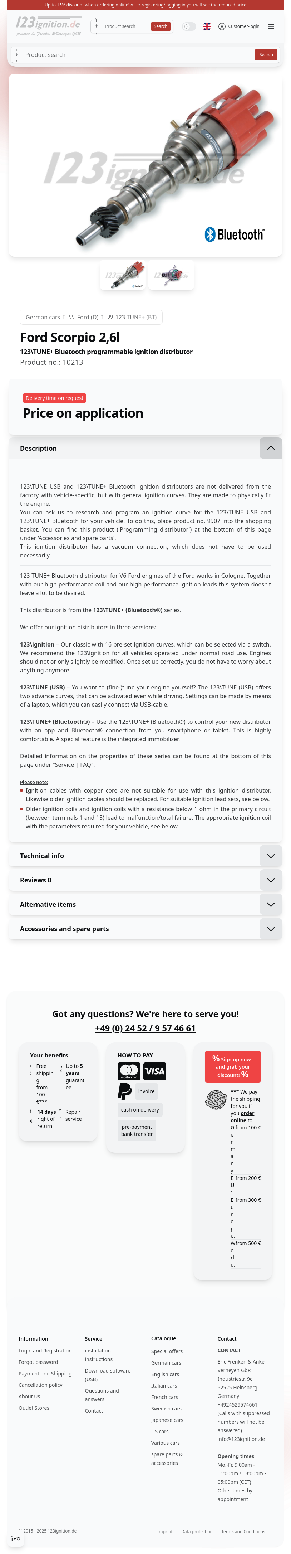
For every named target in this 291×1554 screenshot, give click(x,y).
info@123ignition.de (241, 1439)
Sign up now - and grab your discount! (233, 1066)
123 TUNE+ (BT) (136, 317)
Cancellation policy (41, 1384)
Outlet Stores (34, 1407)
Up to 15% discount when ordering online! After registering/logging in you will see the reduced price (145, 5)
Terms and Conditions (243, 1532)
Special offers (167, 1351)
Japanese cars (167, 1420)
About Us (29, 1396)
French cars (164, 1397)
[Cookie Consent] (15, 1538)
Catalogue (163, 1338)
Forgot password (38, 1362)
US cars (160, 1431)
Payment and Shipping (45, 1373)
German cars (43, 317)
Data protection (197, 1532)
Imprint (164, 1532)
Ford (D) (88, 317)
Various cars (165, 1442)
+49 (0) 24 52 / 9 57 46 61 (145, 1028)
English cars (165, 1374)
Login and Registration (45, 1350)
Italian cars (164, 1385)
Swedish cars (166, 1408)
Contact (94, 1410)
